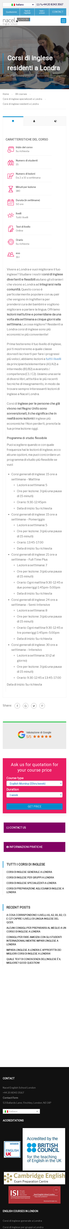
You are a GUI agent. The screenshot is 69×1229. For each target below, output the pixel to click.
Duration (12, 789)
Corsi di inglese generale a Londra (29, 872)
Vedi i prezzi (42, 12)
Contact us (16, 827)
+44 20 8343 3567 (53, 4)
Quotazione (11, 12)
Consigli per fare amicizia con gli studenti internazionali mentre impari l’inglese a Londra (34, 941)
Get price (34, 806)
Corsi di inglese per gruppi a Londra (30, 877)
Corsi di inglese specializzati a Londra (31, 883)
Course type (15, 778)
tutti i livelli (53, 359)
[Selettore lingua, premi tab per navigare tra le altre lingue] (19, 4)
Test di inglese (27, 12)
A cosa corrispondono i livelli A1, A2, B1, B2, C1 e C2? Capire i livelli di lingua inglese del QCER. (36, 919)
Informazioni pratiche (24, 846)
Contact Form (10, 1097)
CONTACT (57, 11)
